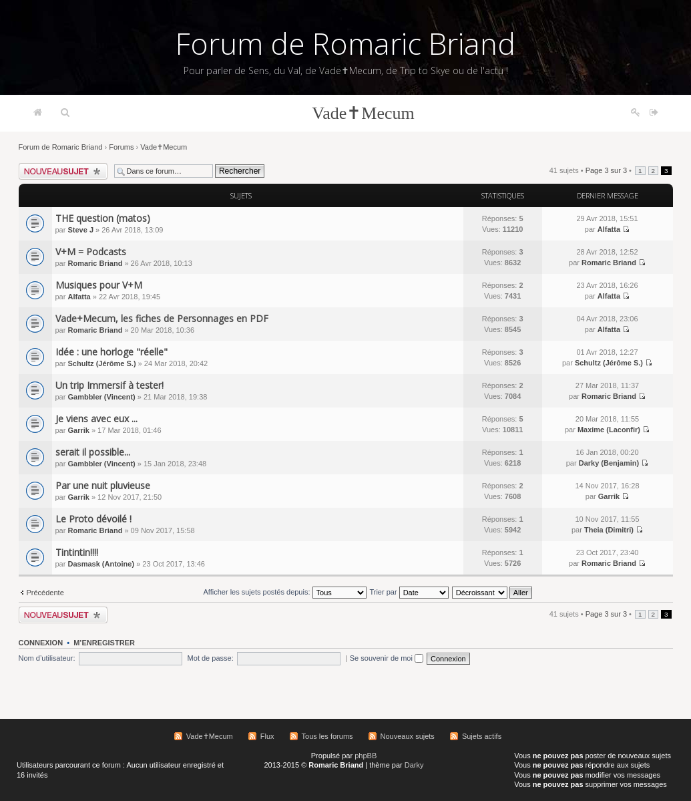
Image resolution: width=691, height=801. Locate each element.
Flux (267, 736)
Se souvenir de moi (386, 658)
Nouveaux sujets (408, 736)
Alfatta (609, 229)
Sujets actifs (481, 736)
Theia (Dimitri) (609, 530)
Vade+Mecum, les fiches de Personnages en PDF (161, 318)
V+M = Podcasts (90, 251)
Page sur (606, 170)
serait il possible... (92, 452)
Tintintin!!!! (76, 552)
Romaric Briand (94, 263)
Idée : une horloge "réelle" (111, 351)
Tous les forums (327, 736)
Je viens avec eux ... (96, 418)
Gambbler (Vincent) (101, 397)
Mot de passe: (211, 658)
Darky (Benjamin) (609, 463)
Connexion (41, 643)
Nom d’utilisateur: (47, 658)
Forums (121, 147)
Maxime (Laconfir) (609, 430)
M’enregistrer (104, 643)
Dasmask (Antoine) (100, 564)
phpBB (366, 756)
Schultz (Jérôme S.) (101, 363)
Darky (414, 765)
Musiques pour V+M (98, 285)
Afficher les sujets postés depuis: (284, 592)
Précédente (45, 593)
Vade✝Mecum (363, 113)
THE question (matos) (102, 218)
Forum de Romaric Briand (345, 43)
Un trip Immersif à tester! (109, 385)
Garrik (78, 430)
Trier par (408, 592)
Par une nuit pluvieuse (102, 485)
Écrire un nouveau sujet (63, 171)
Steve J (80, 230)
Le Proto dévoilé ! (93, 518)
